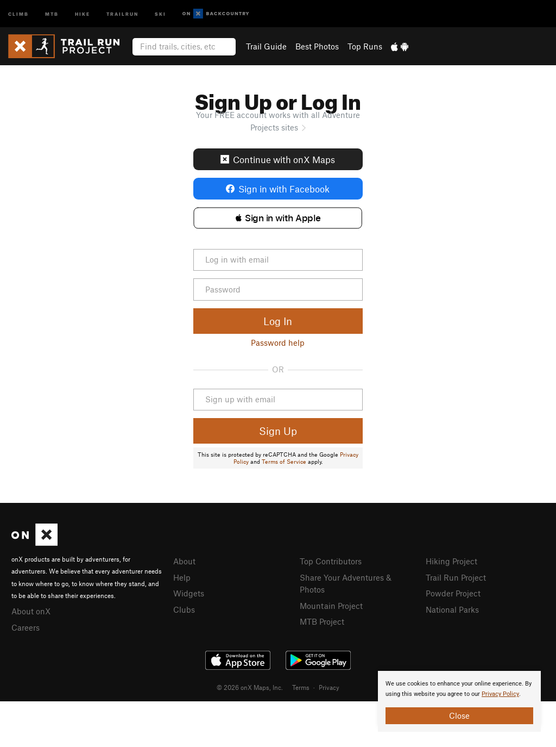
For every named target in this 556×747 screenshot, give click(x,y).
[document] (459, 701)
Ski (160, 13)
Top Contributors (331, 561)
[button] (277, 218)
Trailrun (122, 13)
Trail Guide (266, 46)
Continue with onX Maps (277, 159)
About (184, 561)
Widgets (188, 593)
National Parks (452, 609)
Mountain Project (331, 606)
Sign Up (278, 431)
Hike (82, 13)
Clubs (184, 609)
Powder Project (453, 593)
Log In (277, 321)
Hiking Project (451, 561)
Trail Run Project (456, 577)
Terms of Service (284, 461)
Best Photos (317, 46)
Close (459, 715)
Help (182, 577)
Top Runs (365, 46)
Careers (25, 627)
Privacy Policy (500, 694)
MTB (52, 13)
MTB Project (322, 621)
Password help (278, 342)
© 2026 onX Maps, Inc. (250, 687)
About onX (30, 611)
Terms (300, 687)
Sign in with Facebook (278, 188)
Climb (18, 13)
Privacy (329, 687)
